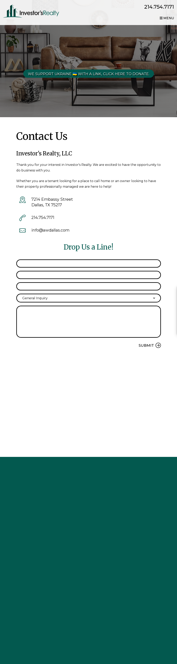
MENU (167, 18)
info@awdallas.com (50, 230)
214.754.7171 (159, 7)
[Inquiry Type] (88, 298)
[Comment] (88, 322)
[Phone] (88, 286)
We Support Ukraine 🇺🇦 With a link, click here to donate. (88, 74)
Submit (146, 345)
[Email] (88, 275)
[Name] (88, 263)
